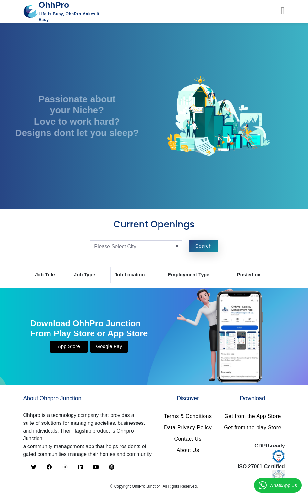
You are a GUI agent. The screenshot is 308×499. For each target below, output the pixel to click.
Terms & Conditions (188, 416)
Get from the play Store (252, 427)
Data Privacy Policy (188, 427)
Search (203, 246)
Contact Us (188, 439)
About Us (188, 450)
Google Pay (109, 346)
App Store (69, 346)
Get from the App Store (252, 416)
